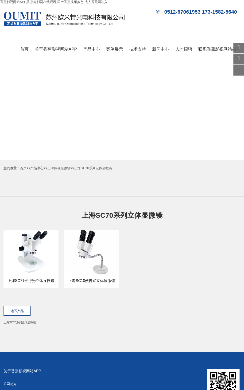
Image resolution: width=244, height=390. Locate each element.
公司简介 (10, 384)
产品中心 (91, 49)
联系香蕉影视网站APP (219, 49)
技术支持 (137, 49)
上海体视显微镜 (58, 168)
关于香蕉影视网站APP (56, 49)
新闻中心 (160, 49)
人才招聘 (183, 49)
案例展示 (114, 49)
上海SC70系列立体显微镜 (93, 168)
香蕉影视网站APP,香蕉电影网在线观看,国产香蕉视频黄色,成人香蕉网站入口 (55, 2)
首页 (24, 49)
